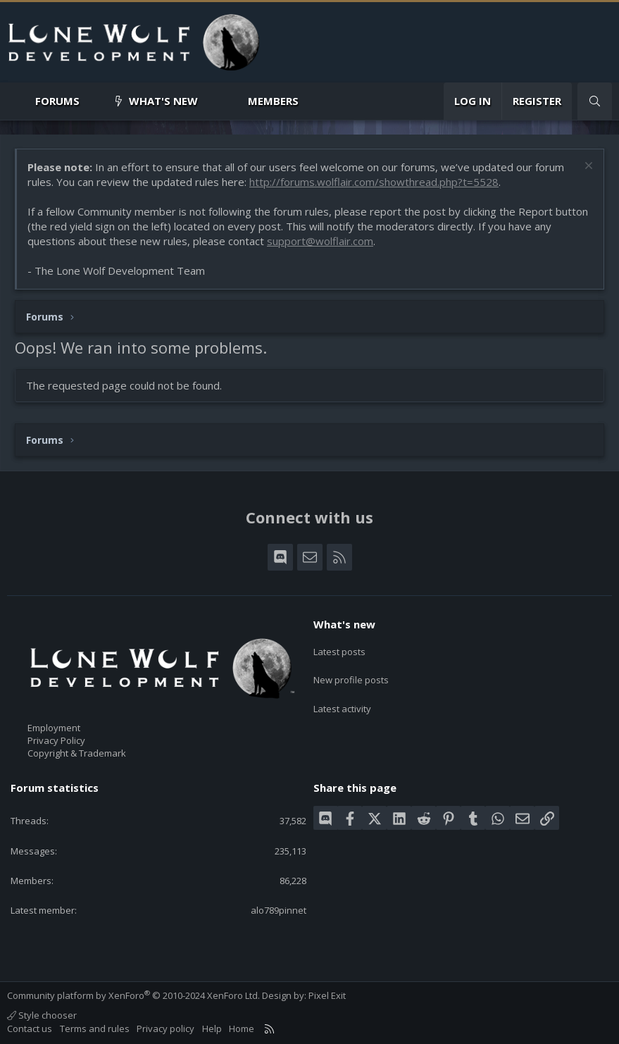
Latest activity (342, 699)
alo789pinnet (278, 910)
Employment (53, 727)
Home (241, 1028)
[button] (91, 101)
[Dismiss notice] (587, 167)
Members (273, 101)
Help (212, 1028)
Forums (57, 101)
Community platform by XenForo (133, 995)
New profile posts (351, 674)
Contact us (29, 1028)
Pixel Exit (327, 995)
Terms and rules (95, 1028)
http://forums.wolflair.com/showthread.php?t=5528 (374, 182)
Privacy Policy (56, 740)
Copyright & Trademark (76, 753)
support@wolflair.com (320, 241)
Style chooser (42, 1015)
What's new (163, 101)
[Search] (594, 101)
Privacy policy (165, 1028)
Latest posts (339, 648)
